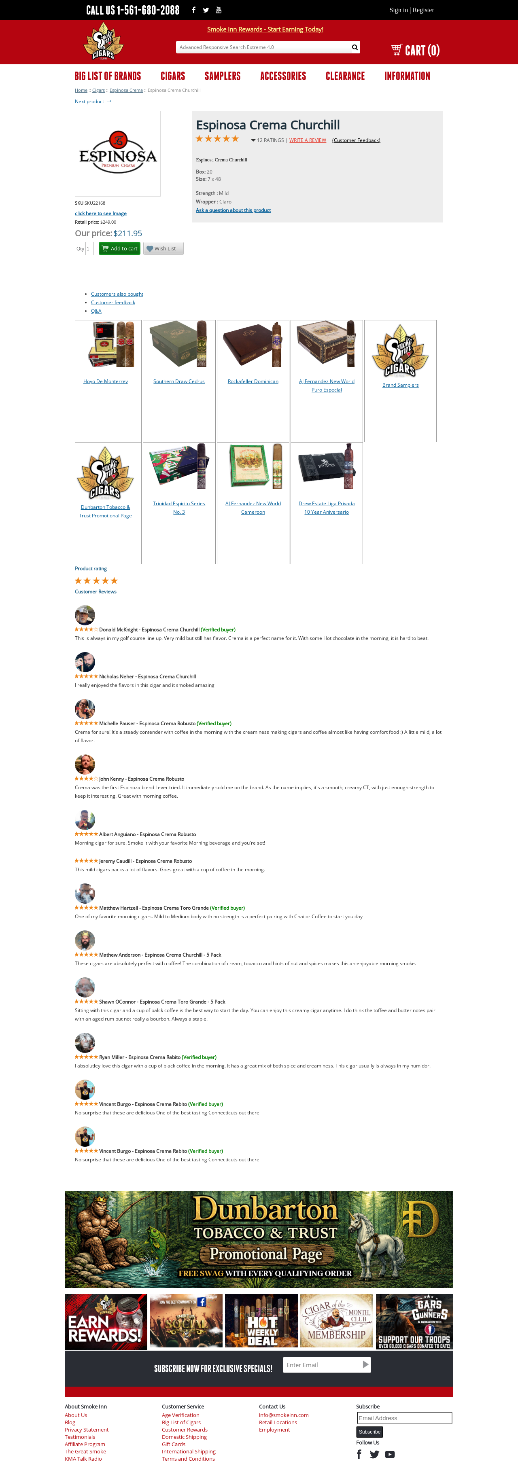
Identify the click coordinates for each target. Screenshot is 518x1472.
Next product (94, 101)
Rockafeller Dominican (253, 381)
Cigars (98, 90)
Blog (70, 1422)
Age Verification (181, 1415)
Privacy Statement (87, 1429)
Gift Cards (173, 1444)
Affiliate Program (85, 1444)
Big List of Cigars (181, 1422)
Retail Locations (278, 1422)
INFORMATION (407, 76)
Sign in (398, 9)
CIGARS (173, 76)
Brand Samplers (400, 384)
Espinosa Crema (126, 90)
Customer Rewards (185, 1429)
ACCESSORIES (283, 76)
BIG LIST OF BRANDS (107, 76)
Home (81, 90)
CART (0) (415, 50)
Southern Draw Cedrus (179, 381)
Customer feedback (113, 302)
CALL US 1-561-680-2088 (133, 10)
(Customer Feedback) (356, 140)
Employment (274, 1429)
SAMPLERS (223, 76)
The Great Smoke (85, 1451)
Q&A (96, 310)
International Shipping (189, 1451)
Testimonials (80, 1437)
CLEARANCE (345, 76)
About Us (76, 1415)
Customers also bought (117, 293)
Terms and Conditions (188, 1458)
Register (423, 9)
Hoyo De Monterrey (105, 381)
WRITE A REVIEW (307, 140)
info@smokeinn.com (284, 1415)
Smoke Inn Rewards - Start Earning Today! (265, 29)
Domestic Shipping (184, 1437)
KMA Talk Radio (83, 1458)
